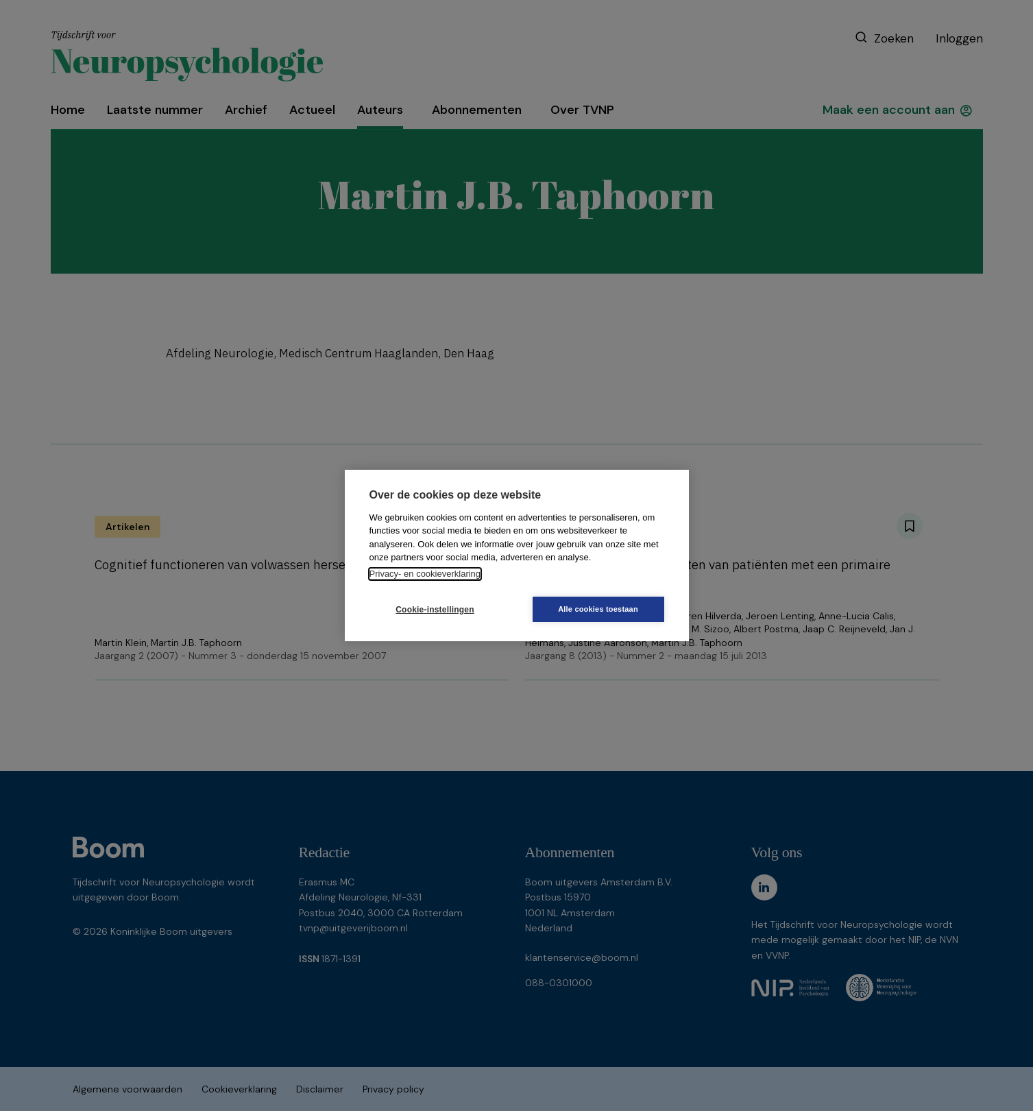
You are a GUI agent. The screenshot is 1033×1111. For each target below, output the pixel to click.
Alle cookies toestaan (598, 609)
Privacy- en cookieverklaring (425, 574)
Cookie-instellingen (435, 609)
